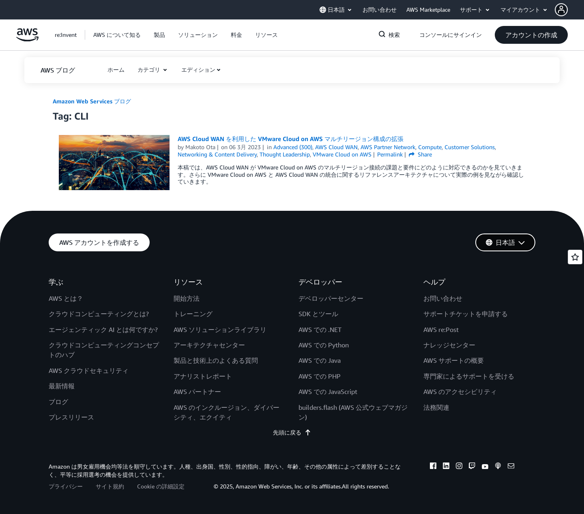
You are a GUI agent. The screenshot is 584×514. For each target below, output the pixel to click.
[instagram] (459, 467)
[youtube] (485, 467)
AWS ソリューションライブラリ (220, 330)
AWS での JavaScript (327, 392)
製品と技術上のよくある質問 (216, 360)
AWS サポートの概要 (453, 360)
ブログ (58, 402)
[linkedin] (446, 467)
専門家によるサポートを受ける (468, 376)
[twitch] (472, 467)
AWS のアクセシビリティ (460, 392)
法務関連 (436, 407)
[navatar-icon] (561, 9)
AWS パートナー (197, 392)
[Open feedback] (575, 257)
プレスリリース (71, 417)
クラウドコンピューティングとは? (99, 314)
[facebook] (433, 467)
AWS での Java (319, 360)
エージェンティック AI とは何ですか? (103, 330)
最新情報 (62, 386)
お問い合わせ (442, 298)
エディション (198, 69)
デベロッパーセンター (330, 298)
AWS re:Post (441, 330)
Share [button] (420, 154)
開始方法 (187, 298)
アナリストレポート (203, 376)
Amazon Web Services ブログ (92, 101)
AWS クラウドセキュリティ (89, 370)
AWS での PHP (319, 376)
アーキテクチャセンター (209, 345)
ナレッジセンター (449, 345)
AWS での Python (323, 345)
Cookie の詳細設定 (161, 486)
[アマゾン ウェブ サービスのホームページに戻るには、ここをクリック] (27, 39)
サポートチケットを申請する (465, 314)
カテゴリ (149, 69)
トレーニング (193, 314)
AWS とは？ (66, 298)
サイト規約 (110, 486)
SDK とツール (318, 314)
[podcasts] (498, 467)
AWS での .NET (319, 330)
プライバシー (66, 486)
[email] (511, 467)
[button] (569, 9)
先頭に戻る (292, 432)
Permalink (390, 154)
